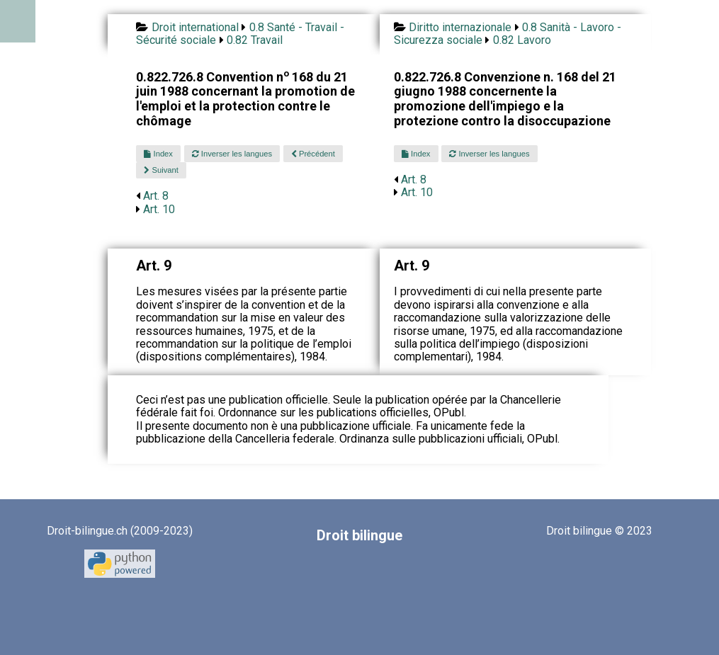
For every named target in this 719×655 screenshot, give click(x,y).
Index (158, 153)
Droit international (195, 27)
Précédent (313, 153)
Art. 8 (156, 196)
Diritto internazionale (460, 27)
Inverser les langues (232, 153)
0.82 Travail (255, 40)
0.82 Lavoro (522, 40)
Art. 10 (159, 209)
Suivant (161, 170)
